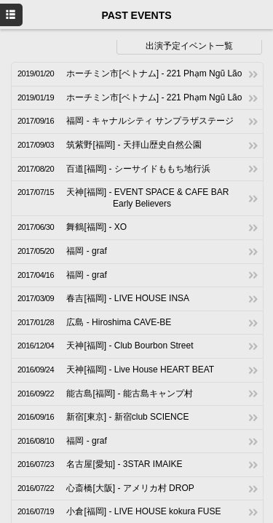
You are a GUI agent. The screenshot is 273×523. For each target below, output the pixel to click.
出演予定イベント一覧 (189, 46)
